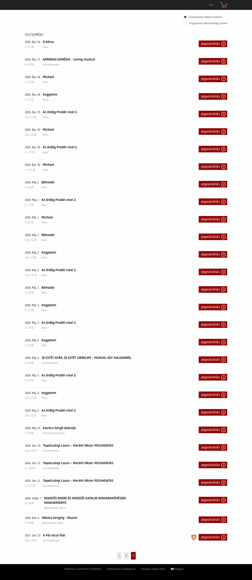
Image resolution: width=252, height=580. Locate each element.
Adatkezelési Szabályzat (121, 569)
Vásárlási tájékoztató (152, 569)
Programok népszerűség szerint (208, 23)
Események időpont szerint (205, 17)
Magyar (177, 569)
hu (211, 4)
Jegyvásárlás (210, 44)
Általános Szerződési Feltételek (82, 569)
